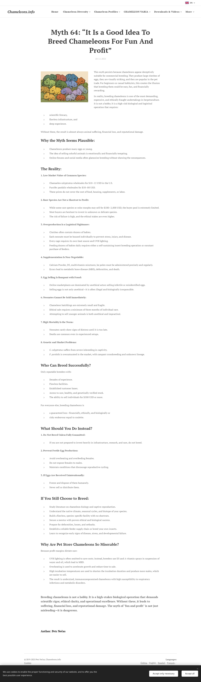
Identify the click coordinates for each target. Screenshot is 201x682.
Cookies (27, 663)
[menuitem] (56, 11)
